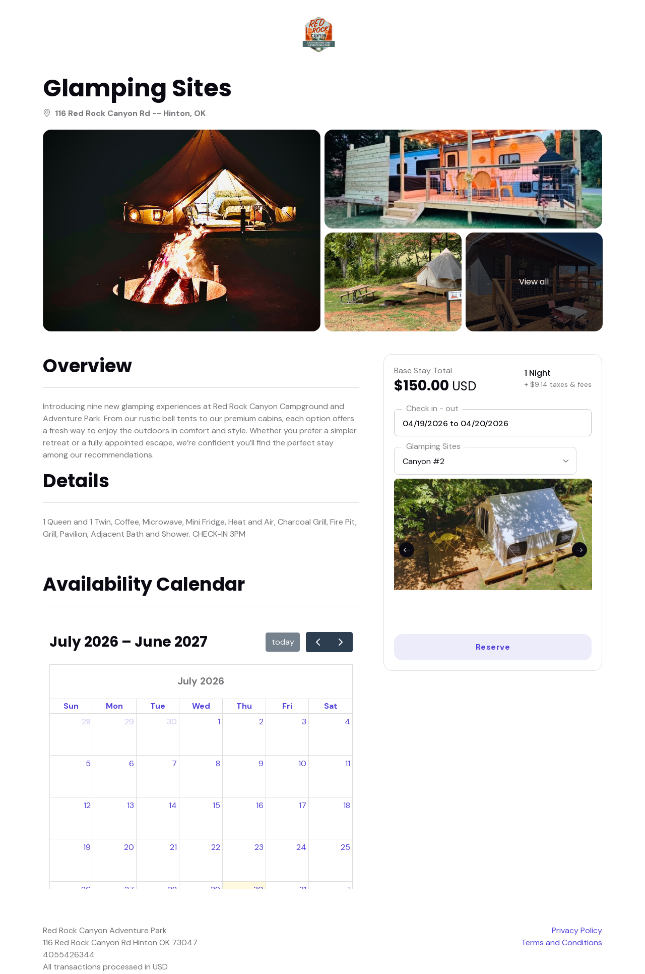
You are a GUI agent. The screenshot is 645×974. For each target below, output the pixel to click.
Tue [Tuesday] (157, 707)
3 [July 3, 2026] (304, 722)
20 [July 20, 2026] (129, 848)
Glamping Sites (433, 447)
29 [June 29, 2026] (129, 722)
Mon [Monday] (114, 707)
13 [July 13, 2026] (130, 806)
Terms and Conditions (561, 943)
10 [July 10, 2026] (302, 764)
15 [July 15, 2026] (216, 806)
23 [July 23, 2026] (259, 848)
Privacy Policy (577, 931)
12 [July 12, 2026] (87, 806)
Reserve (493, 648)
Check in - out (432, 409)
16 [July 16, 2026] (260, 806)
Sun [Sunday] (71, 707)
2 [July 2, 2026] (261, 722)
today (283, 643)
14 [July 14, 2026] (173, 806)
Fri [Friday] (287, 707)
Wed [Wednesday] (201, 707)
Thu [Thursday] (244, 707)
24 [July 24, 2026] (301, 848)
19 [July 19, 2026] (87, 848)
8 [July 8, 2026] (218, 764)
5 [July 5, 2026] (88, 764)
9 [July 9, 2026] (261, 764)
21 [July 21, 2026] (173, 848)
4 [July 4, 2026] (347, 722)
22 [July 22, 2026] (215, 848)
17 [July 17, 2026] (302, 806)
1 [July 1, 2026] (219, 722)
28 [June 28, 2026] (86, 722)
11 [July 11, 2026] (347, 764)
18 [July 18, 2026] (346, 806)
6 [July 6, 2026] (131, 764)
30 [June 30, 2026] (172, 722)
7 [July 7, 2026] (174, 764)
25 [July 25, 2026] (345, 848)
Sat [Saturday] (331, 707)
